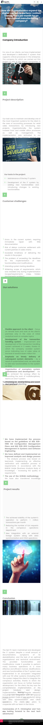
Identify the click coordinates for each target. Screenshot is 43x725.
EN (37, 2)
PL (34, 2)
